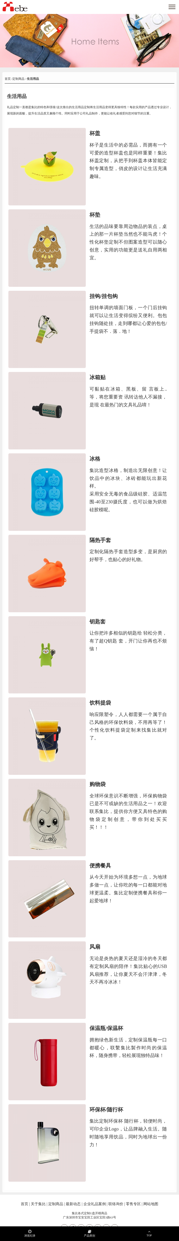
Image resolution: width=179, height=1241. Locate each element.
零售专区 (133, 1204)
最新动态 (73, 1204)
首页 (8, 78)
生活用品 (32, 78)
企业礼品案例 (94, 1204)
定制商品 (18, 78)
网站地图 (150, 1204)
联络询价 (115, 1204)
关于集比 (38, 1204)
